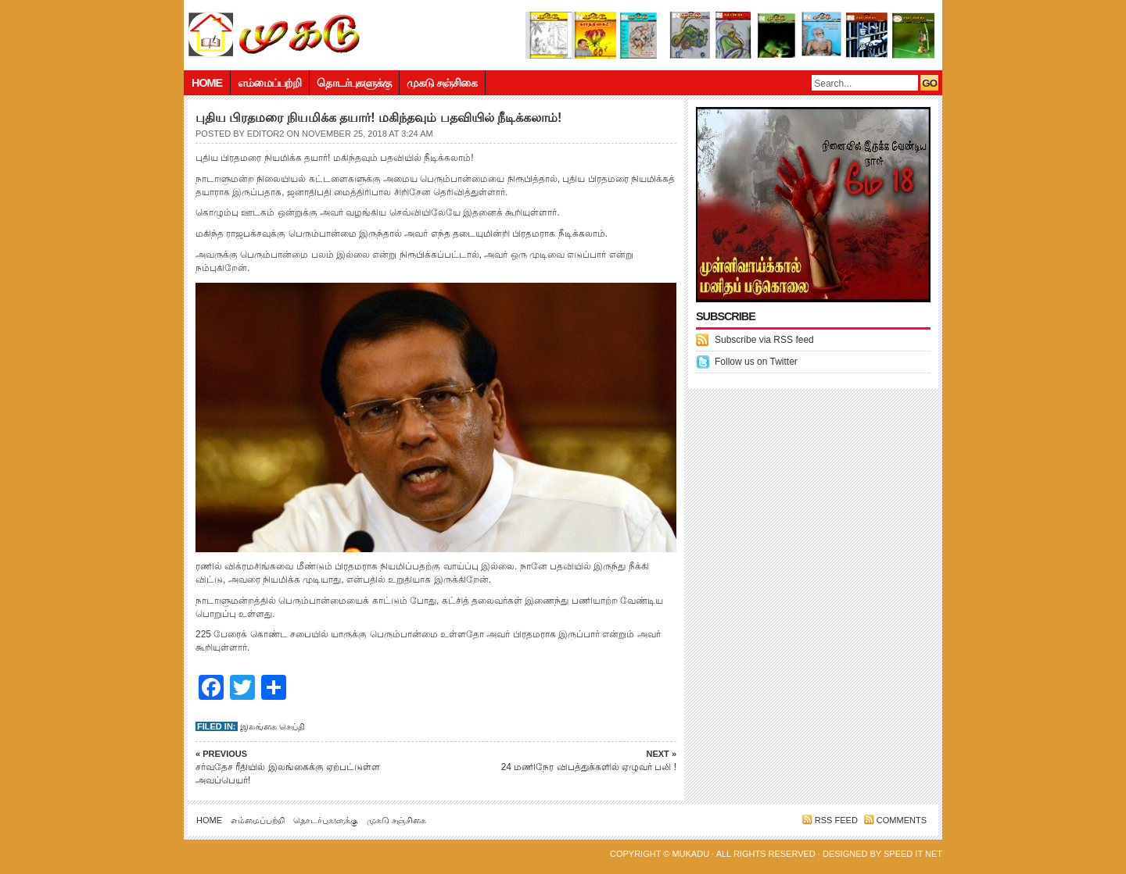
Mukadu (690, 853)
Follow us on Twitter (756, 361)
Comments (902, 820)
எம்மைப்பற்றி (269, 83)
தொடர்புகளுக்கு (354, 83)
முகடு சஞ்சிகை (442, 83)
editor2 (265, 133)
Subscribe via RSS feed (764, 339)
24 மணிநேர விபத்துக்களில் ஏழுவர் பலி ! (566, 759)
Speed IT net (913, 853)
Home (207, 83)
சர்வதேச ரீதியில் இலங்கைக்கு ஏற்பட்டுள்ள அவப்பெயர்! (304, 766)
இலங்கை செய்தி (272, 726)
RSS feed (836, 820)
